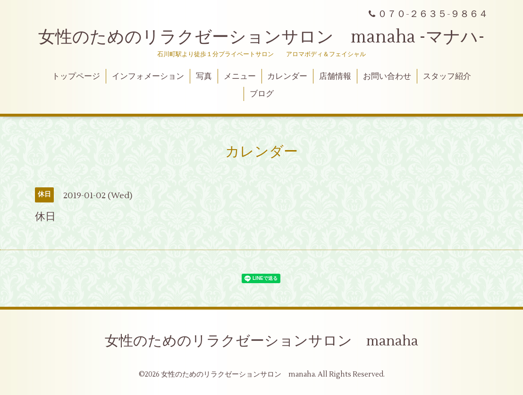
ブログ (262, 94)
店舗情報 (335, 76)
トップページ (76, 76)
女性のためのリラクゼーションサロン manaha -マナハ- (261, 37)
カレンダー (287, 76)
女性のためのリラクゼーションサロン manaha (261, 341)
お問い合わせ (387, 76)
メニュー (240, 76)
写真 (204, 76)
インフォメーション (148, 76)
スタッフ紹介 (447, 76)
